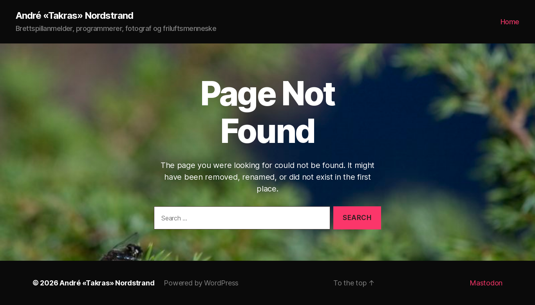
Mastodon (486, 283)
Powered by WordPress (201, 283)
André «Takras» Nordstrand (74, 15)
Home (510, 22)
